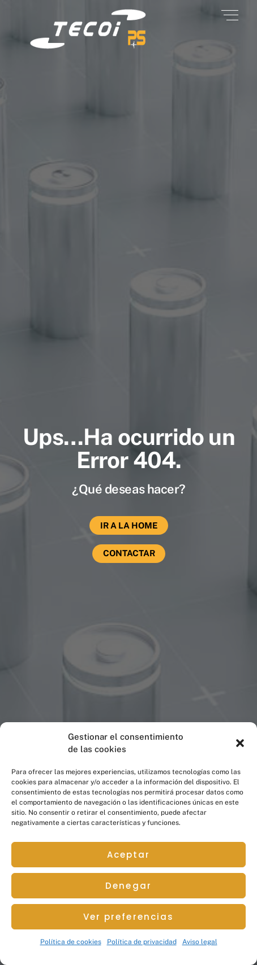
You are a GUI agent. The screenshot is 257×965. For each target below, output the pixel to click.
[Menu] (230, 15)
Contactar (129, 553)
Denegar (128, 886)
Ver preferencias (128, 917)
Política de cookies (70, 942)
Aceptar (129, 855)
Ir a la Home (129, 525)
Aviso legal (199, 942)
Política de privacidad (142, 942)
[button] (240, 743)
